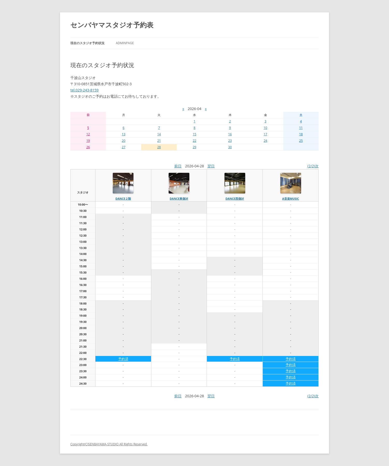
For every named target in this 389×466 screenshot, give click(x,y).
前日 (178, 166)
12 (88, 134)
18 (301, 134)
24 (265, 140)
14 (159, 134)
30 (230, 147)
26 (88, 147)
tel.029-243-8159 (84, 90)
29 (194, 147)
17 (265, 134)
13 (123, 134)
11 (301, 128)
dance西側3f (235, 198)
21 (159, 140)
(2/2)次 (313, 166)
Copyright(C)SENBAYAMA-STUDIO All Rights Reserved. (108, 444)
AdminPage (125, 43)
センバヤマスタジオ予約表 (111, 24)
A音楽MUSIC (290, 198)
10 (265, 128)
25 (301, 140)
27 (123, 147)
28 (159, 147)
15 (194, 134)
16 (230, 134)
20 (123, 140)
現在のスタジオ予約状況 (87, 43)
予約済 (123, 358)
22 (194, 140)
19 (88, 140)
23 (230, 140)
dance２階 (123, 198)
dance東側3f (179, 198)
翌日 (211, 166)
